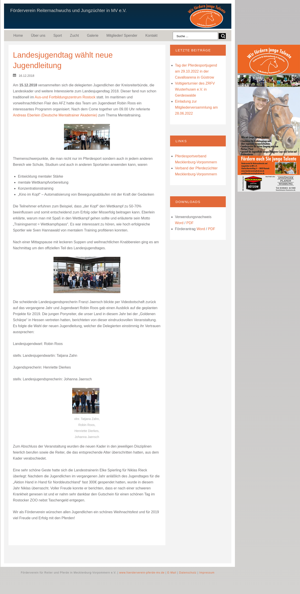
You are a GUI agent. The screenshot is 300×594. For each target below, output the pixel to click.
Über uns (38, 35)
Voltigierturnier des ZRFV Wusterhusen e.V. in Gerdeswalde (195, 89)
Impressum (206, 572)
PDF (189, 223)
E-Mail (171, 572)
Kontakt (151, 35)
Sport (57, 35)
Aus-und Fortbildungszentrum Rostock (65, 97)
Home (18, 35)
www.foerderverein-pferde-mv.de (141, 572)
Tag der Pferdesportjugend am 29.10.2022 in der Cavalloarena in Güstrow (196, 71)
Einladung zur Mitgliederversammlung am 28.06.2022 (196, 107)
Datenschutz (188, 572)
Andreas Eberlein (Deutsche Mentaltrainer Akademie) (55, 115)
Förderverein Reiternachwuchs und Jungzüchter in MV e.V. (68, 10)
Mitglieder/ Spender (121, 35)
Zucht (74, 35)
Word (179, 223)
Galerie (93, 35)
